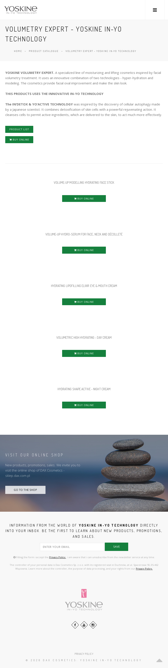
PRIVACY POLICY (84, 654)
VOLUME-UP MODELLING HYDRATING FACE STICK (84, 182)
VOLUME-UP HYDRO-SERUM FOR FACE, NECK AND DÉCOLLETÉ (84, 234)
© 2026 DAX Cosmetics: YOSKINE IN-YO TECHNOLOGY (84, 660)
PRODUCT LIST (19, 129)
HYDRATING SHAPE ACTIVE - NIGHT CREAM (84, 389)
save (116, 547)
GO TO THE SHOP (25, 490)
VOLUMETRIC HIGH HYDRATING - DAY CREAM (84, 337)
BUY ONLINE (19, 139)
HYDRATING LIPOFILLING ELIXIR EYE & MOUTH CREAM (84, 286)
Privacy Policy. (57, 557)
